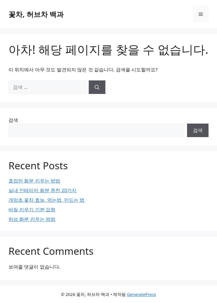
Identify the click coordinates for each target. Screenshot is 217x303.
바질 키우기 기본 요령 (31, 209)
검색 (13, 120)
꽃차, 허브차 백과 (36, 14)
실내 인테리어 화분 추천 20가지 (42, 190)
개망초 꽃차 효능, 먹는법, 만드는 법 (46, 200)
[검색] (97, 87)
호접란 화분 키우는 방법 (34, 180)
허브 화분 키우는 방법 (31, 219)
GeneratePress (141, 294)
